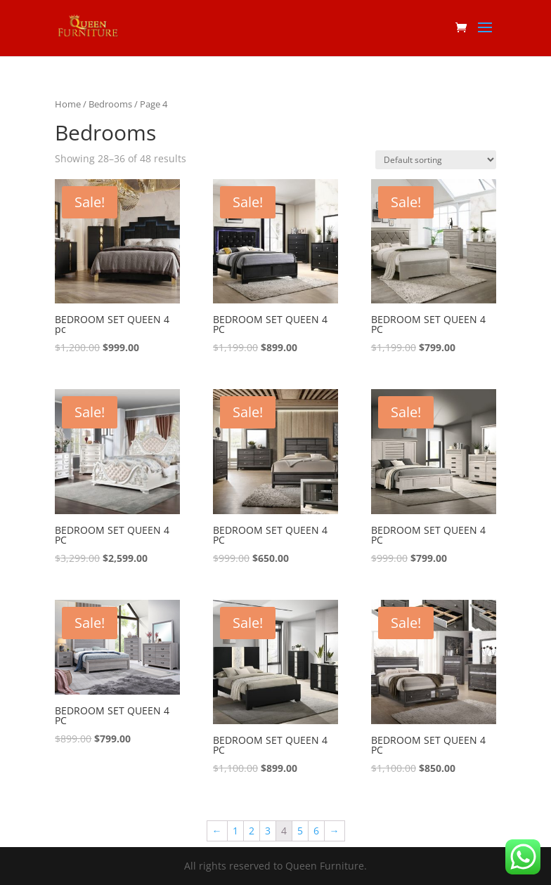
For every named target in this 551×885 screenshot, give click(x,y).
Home (68, 104)
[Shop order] (435, 159)
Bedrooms (110, 104)
